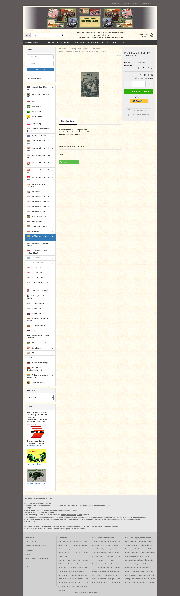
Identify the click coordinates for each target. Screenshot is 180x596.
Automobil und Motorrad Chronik (38, 130)
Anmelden (40, 69)
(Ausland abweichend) (145, 68)
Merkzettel (146, 4)
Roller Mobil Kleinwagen (38, 363)
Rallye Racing (34, 348)
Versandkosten (30, 541)
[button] (126, 4)
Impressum (29, 550)
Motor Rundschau (35, 304)
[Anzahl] (139, 84)
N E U (114, 43)
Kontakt (27, 554)
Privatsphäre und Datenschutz (35, 546)
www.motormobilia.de (34, 464)
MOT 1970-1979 (35, 268)
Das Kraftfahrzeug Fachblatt (36, 185)
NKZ (31, 330)
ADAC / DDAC (34, 106)
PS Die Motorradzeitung (37, 343)
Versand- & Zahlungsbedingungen (37, 558)
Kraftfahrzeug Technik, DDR (37, 237)
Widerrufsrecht (30, 567)
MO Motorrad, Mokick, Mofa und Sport (37, 252)
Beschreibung (68, 121)
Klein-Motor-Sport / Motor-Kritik (38, 284)
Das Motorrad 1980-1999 (38, 211)
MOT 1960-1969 (35, 263)
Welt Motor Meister (36, 382)
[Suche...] (27, 35)
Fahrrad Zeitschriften (37, 226)
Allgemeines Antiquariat (98, 43)
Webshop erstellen (82, 593)
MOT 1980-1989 (35, 273)
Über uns (116, 4)
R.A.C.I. (32, 353)
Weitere (123, 43)
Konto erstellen (32, 75)
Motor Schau (34, 308)
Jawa (119, 55)
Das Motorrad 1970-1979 (38, 206)
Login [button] (135, 4)
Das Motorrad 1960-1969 (38, 201)
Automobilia (79, 43)
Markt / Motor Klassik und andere (38, 244)
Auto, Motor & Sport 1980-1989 (38, 164)
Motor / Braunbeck (36, 326)
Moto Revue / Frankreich (37, 290)
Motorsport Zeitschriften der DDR (38, 319)
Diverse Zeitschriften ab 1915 (38, 95)
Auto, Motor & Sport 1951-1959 (38, 142)
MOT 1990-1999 (35, 277)
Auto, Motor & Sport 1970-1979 (38, 156)
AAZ (31, 101)
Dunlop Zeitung (34, 221)
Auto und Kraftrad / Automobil (36, 117)
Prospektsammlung (33, 43)
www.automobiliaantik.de (36, 483)
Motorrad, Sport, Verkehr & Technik (38, 297)
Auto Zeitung (34, 124)
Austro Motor (34, 112)
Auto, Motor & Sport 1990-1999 (38, 171)
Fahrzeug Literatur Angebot (58, 43)
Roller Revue (31, 358)
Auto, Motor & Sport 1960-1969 (38, 149)
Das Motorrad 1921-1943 (38, 192)
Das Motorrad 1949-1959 (38, 197)
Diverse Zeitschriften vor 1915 (38, 88)
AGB (26, 563)
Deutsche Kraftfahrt (36, 216)
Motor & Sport (34, 314)
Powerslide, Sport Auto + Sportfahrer (38, 337)
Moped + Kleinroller (36, 258)
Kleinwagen (33, 231)
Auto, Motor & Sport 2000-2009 (38, 178)
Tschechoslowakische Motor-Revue (37, 376)
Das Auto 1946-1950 (36, 136)
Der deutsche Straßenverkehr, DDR (34, 369)
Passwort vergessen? (34, 78)
